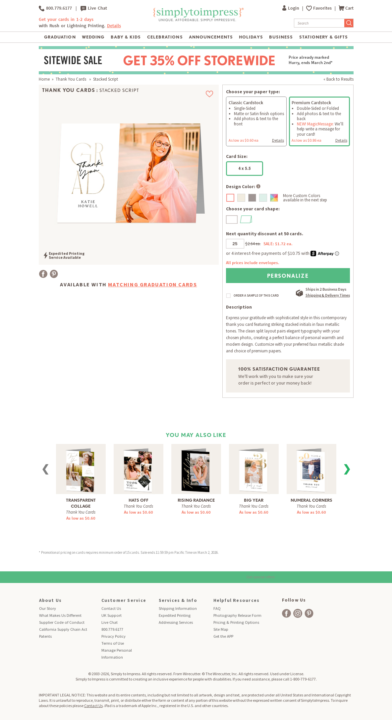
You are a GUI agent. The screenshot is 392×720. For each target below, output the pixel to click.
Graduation (60, 37)
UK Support (111, 615)
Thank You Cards (71, 79)
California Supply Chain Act (63, 629)
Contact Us (111, 608)
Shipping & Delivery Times (328, 295)
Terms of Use (112, 643)
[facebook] (286, 613)
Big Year (253, 500)
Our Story (47, 608)
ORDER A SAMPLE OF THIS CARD (256, 296)
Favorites (323, 8)
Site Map (220, 629)
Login (291, 8)
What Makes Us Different (60, 615)
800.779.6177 (55, 8)
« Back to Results (338, 79)
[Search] (319, 23)
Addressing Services (176, 622)
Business (281, 37)
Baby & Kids (126, 37)
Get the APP (223, 636)
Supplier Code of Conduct (61, 622)
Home (44, 79)
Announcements (211, 37)
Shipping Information (178, 608)
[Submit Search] (349, 23)
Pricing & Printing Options (236, 622)
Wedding (93, 37)
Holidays (251, 37)
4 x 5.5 (244, 168)
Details (114, 26)
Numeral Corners (311, 500)
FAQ (217, 608)
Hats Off (138, 500)
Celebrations (165, 37)
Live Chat (94, 8)
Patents (45, 636)
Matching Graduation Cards (152, 284)
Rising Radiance (196, 500)
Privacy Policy (113, 636)
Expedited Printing (175, 615)
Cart (346, 8)
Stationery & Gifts (323, 37)
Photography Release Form (237, 615)
